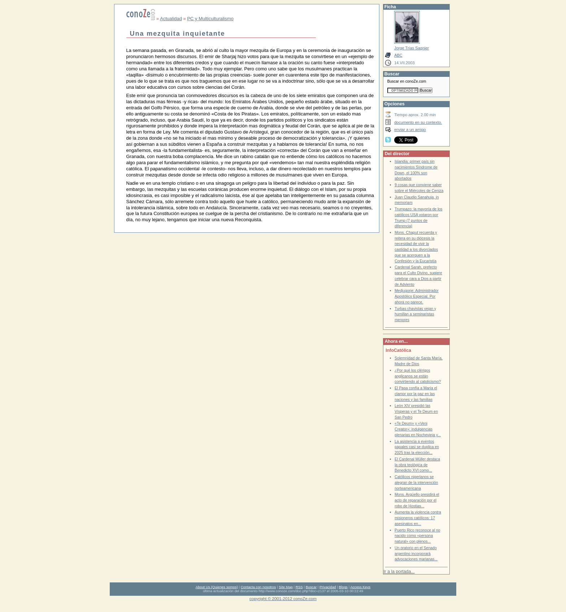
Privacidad (327, 587)
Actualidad (171, 18)
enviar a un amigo (410, 129)
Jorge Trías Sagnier (411, 48)
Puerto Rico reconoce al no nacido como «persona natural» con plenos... (417, 535)
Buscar (311, 587)
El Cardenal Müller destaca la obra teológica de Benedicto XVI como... (417, 464)
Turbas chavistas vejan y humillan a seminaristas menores (415, 314)
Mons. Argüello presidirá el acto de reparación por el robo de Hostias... (417, 500)
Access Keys (360, 587)
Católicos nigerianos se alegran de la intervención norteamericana (416, 482)
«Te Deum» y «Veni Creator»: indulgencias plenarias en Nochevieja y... (418, 429)
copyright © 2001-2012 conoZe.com (283, 598)
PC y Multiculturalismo (210, 18)
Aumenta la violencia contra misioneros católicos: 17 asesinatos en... (418, 517)
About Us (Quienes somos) (217, 587)
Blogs (343, 587)
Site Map (285, 587)
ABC (398, 55)
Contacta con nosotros (258, 587)
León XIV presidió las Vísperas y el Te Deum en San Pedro (416, 411)
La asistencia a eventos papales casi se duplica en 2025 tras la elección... (417, 447)
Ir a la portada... (398, 571)
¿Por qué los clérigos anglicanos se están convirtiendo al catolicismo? (418, 376)
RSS (299, 587)
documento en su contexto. (418, 122)
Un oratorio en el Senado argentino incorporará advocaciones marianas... (416, 553)
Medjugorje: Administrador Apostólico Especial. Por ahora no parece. (417, 296)
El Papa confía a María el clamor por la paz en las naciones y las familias (416, 393)
